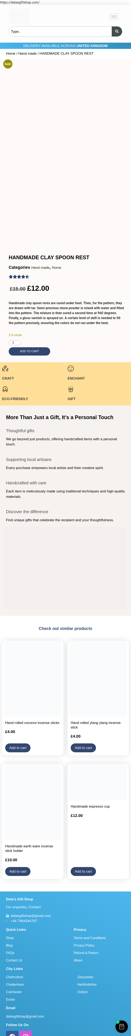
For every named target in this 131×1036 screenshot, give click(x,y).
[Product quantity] (15, 323)
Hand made (27, 53)
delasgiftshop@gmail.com (25, 997)
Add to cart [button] (17, 729)
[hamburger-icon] (114, 17)
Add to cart (29, 332)
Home (10, 53)
